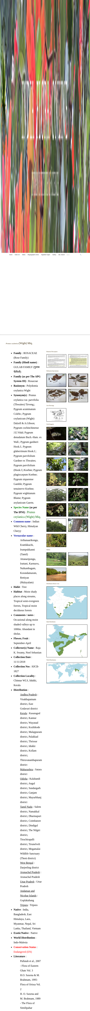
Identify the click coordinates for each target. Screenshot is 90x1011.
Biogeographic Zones (33, 254)
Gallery (54, 254)
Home (10, 254)
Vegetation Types (45, 254)
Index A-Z (17, 254)
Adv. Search (61, 254)
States (23, 254)
